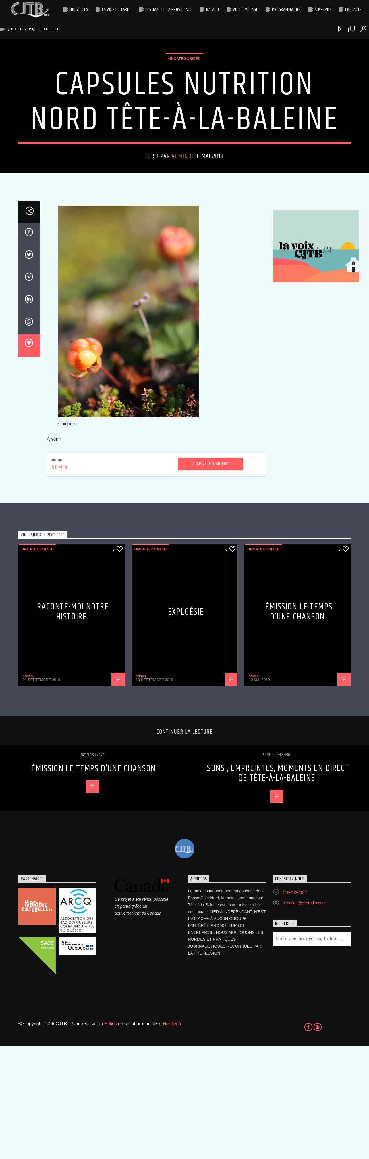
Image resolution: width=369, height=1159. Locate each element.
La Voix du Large (117, 9)
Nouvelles (78, 9)
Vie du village (245, 9)
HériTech (172, 1137)
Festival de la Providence (168, 9)
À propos (323, 9)
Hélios (110, 1137)
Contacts (353, 9)
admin (179, 213)
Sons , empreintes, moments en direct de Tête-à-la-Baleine (278, 887)
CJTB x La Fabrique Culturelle (32, 29)
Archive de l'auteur (210, 577)
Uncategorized (184, 115)
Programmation (286, 9)
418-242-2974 (295, 1005)
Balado (212, 9)
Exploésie (186, 725)
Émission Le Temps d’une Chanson (299, 725)
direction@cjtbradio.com (304, 1016)
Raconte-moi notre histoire (73, 725)
